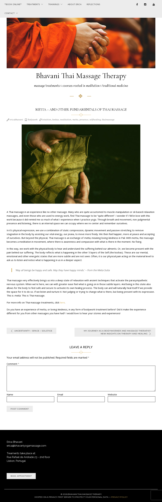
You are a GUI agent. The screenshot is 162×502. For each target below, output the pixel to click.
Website (112, 394)
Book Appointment (21, 476)
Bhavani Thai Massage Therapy (81, 75)
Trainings (53, 4)
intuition (46, 119)
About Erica (75, 4)
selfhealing (95, 119)
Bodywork (32, 119)
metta (75, 119)
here (62, 302)
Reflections (93, 4)
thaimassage (108, 119)
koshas (55, 119)
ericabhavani (16, 119)
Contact (10, 13)
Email (60, 394)
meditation (65, 119)
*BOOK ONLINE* (13, 4)
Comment (13, 363)
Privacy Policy (119, 497)
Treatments (33, 4)
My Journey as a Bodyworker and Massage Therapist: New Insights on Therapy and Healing (119, 332)
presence (83, 119)
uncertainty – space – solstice (33, 331)
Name (10, 394)
